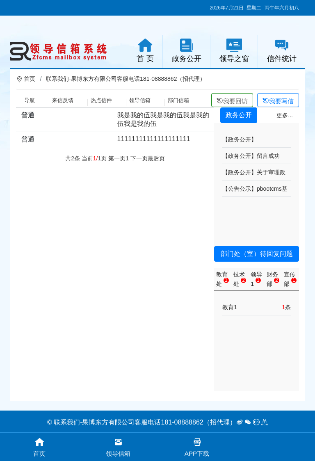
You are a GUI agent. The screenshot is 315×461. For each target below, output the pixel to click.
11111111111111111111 (153, 138)
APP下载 (197, 446)
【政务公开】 (239, 139)
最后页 (156, 158)
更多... (284, 115)
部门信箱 (178, 100)
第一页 (117, 158)
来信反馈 (62, 100)
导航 (29, 100)
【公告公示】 (239, 188)
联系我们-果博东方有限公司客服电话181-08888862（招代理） (125, 78)
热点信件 (101, 100)
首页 (29, 78)
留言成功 (268, 156)
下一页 (139, 158)
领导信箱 (140, 100)
